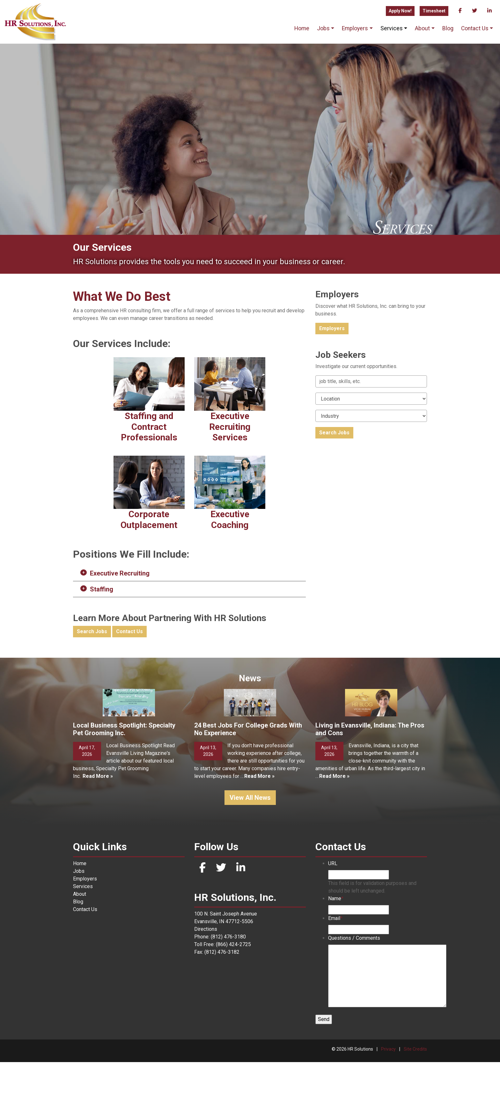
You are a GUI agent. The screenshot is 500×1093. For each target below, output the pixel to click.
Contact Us (475, 28)
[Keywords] (371, 381)
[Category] (371, 416)
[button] (189, 573)
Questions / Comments (354, 969)
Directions (205, 960)
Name (335, 929)
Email (335, 949)
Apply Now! (400, 10)
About (422, 28)
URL (332, 894)
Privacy (388, 1079)
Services (391, 28)
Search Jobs (92, 631)
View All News (250, 828)
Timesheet (434, 10)
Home (301, 28)
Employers (355, 28)
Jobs (323, 28)
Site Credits (415, 1079)
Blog (447, 28)
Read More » (98, 807)
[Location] (371, 399)
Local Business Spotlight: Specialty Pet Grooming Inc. (124, 760)
